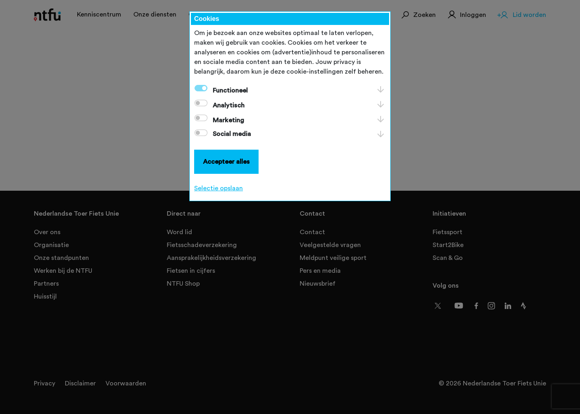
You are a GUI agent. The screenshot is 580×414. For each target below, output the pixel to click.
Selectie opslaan (218, 188)
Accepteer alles (226, 162)
